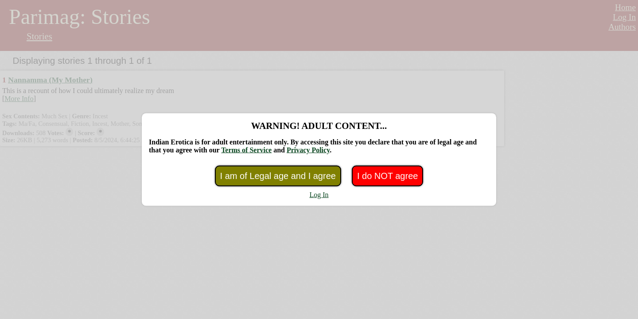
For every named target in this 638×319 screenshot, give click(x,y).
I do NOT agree (387, 176)
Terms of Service (246, 150)
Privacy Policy (308, 150)
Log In (318, 194)
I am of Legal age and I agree (278, 176)
